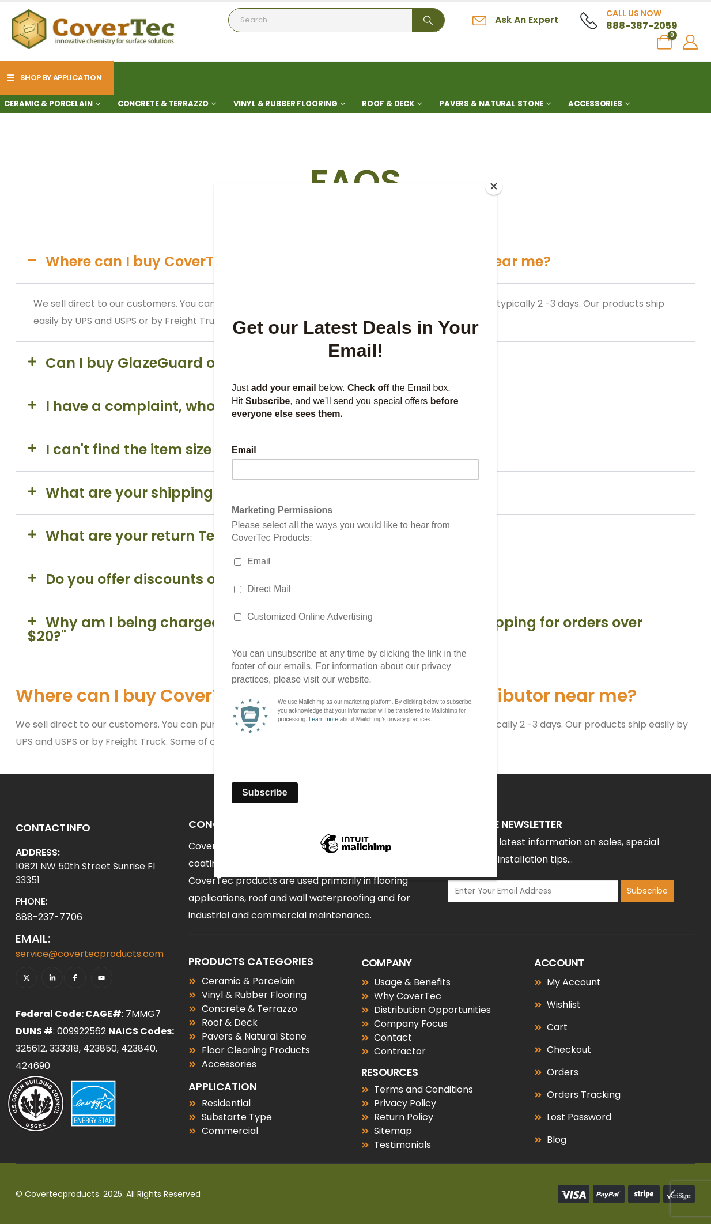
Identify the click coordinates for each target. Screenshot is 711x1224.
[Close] (493, 186)
